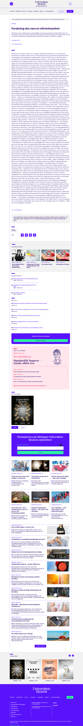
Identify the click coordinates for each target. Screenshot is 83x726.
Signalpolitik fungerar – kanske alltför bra (27, 362)
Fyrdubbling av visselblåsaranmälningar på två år (28, 539)
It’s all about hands (46, 264)
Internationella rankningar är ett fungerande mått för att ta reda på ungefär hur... (60, 482)
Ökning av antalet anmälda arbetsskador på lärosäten (26, 315)
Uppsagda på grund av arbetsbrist (39, 477)
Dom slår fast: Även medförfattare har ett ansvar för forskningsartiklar (31, 309)
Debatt (42, 11)
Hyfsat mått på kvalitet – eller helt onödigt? (60, 477)
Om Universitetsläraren (18, 704)
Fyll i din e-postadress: (23, 444)
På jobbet (30, 11)
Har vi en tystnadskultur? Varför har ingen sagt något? (29, 381)
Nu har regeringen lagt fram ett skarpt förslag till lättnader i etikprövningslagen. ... (40, 516)
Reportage (18, 11)
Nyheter (12, 11)
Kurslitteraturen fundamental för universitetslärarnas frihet (28, 327)
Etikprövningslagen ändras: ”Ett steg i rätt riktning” (26, 321)
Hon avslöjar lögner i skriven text (22, 527)
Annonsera (14, 706)
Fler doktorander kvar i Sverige (22, 633)
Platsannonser (49, 11)
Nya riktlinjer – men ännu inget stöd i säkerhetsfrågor (58, 509)
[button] (22, 235)
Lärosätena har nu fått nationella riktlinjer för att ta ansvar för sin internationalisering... (59, 516)
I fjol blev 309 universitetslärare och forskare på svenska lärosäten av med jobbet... (40, 483)
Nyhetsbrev (14, 708)
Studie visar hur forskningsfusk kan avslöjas (26, 552)
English (13, 716)
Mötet (24, 11)
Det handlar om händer (62, 264)
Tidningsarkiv (15, 710)
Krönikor (36, 11)
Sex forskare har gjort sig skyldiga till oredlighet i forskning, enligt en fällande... (19, 517)
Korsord (13, 712)
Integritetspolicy (16, 714)
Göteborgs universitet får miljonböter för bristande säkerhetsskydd (30, 303)
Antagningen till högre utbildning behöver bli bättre (33, 266)
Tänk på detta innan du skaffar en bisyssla (20, 477)
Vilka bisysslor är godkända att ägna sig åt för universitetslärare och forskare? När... (19, 483)
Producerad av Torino (14, 725)
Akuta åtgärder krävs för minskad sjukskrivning (18, 266)
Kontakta (13, 702)
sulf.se (55, 702)
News (42, 262)
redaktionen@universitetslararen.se (37, 385)
